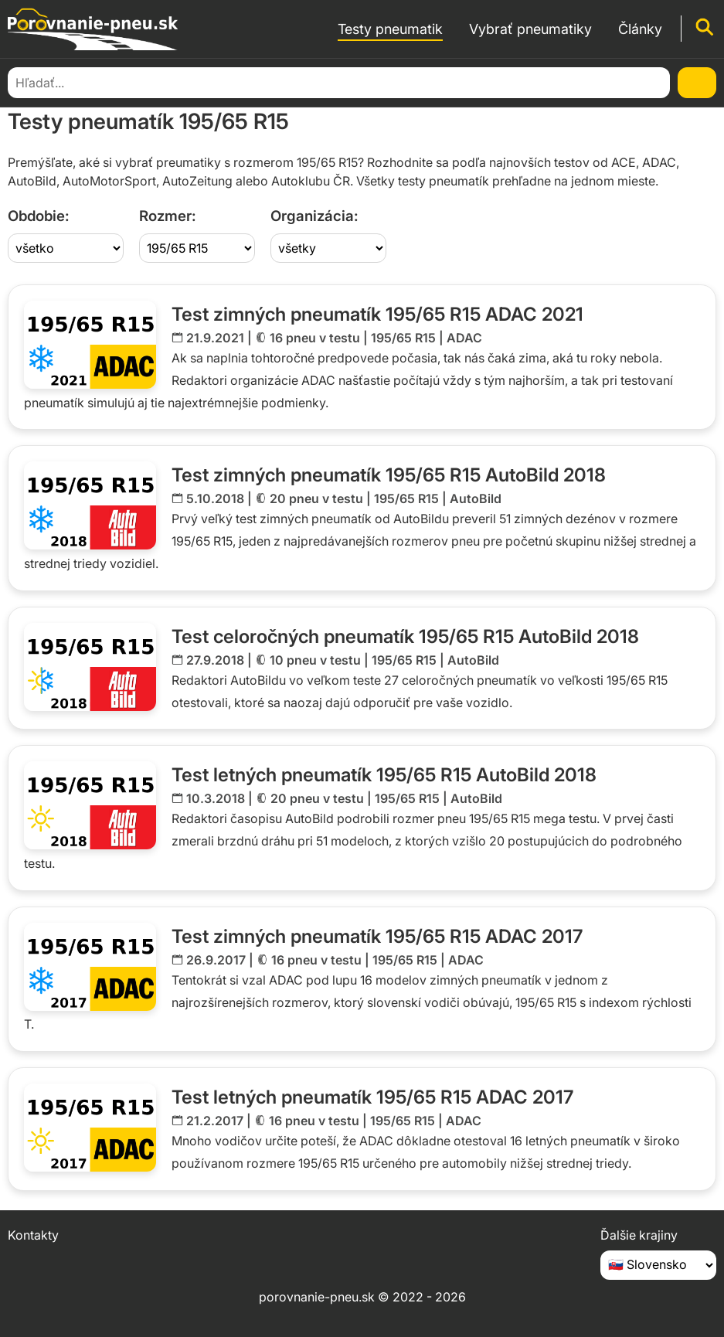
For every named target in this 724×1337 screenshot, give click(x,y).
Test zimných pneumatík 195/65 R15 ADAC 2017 (377, 936)
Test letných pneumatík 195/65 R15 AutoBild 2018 (384, 775)
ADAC (464, 337)
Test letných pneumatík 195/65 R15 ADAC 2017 (372, 1097)
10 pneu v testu (315, 660)
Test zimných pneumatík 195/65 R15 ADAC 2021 (377, 314)
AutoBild (475, 498)
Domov (27, 81)
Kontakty (33, 1235)
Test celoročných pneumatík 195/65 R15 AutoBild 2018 (405, 636)
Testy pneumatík (103, 81)
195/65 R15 (403, 337)
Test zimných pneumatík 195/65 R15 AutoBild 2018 (389, 475)
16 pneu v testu (315, 337)
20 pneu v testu (316, 498)
